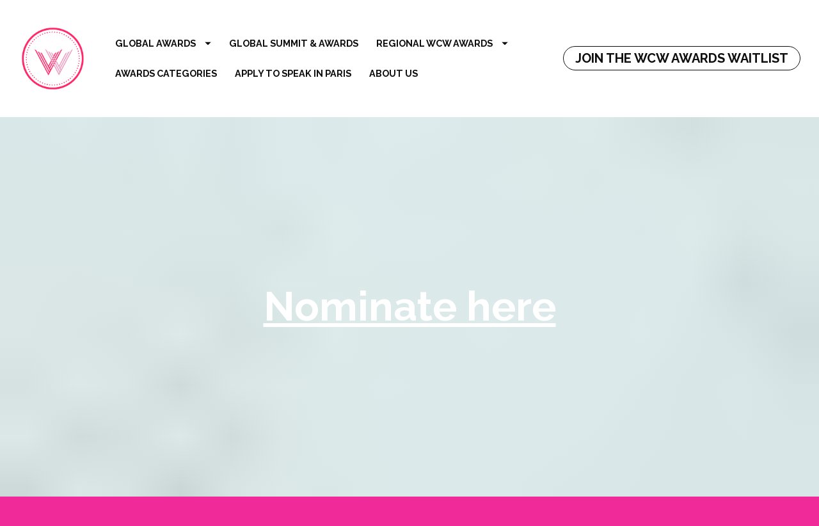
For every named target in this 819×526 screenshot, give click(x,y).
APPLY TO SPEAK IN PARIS (293, 73)
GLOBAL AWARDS (163, 43)
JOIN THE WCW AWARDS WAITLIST (681, 58)
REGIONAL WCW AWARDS (442, 43)
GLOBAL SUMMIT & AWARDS (293, 43)
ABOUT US (393, 73)
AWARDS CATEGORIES (166, 73)
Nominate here (410, 302)
